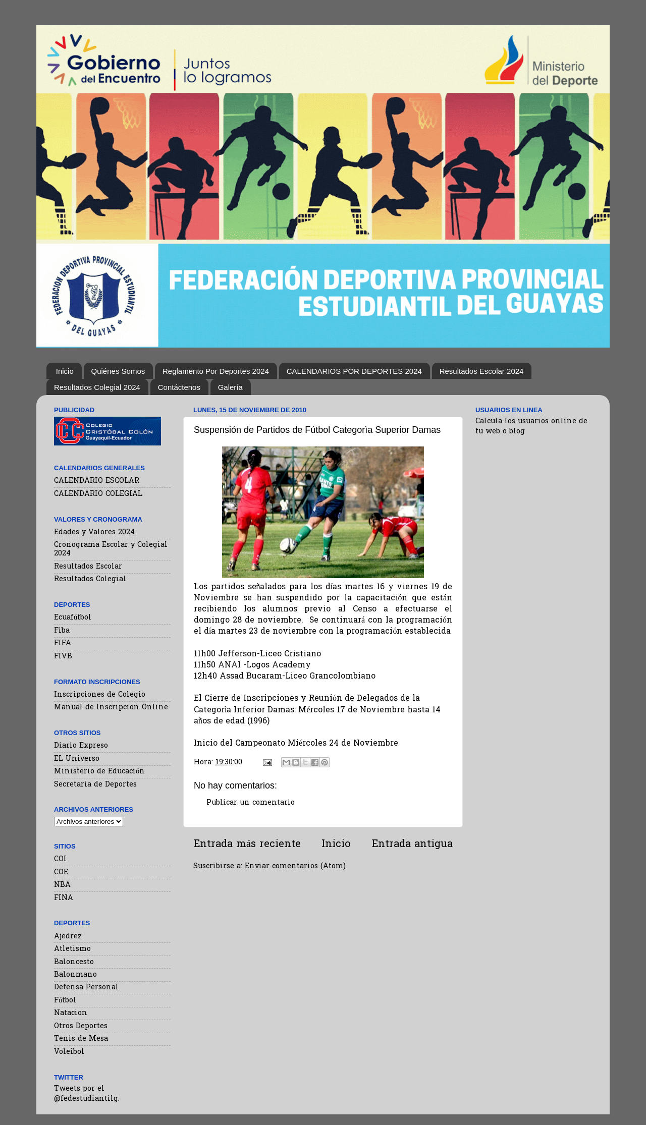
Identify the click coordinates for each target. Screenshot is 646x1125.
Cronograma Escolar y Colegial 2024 (111, 549)
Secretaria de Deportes (95, 784)
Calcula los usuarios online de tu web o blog (531, 426)
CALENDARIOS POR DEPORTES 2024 (354, 371)
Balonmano (75, 975)
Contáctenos (179, 387)
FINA (63, 898)
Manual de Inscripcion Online (111, 707)
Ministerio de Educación (99, 771)
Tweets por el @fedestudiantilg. (87, 1094)
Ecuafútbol (72, 617)
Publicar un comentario (250, 803)
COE (61, 872)
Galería (230, 387)
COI (60, 859)
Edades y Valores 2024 (94, 532)
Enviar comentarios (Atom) (295, 866)
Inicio (65, 371)
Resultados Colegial (90, 579)
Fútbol (65, 1000)
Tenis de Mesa (81, 1039)
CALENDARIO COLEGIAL (98, 494)
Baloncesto (74, 962)
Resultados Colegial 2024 (97, 387)
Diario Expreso (81, 746)
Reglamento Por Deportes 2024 (216, 371)
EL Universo (76, 759)
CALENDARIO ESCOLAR (96, 481)
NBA (62, 885)
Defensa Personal (86, 987)
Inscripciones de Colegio (99, 695)
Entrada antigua (412, 844)
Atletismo (72, 949)
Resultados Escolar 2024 (482, 371)
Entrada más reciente (247, 844)
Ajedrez (68, 936)
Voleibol (69, 1052)
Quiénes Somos (118, 371)
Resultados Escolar (88, 566)
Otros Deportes (80, 1026)
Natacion (70, 1013)
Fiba (62, 631)
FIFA (62, 643)
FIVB (63, 656)
